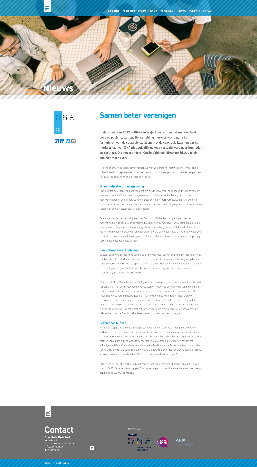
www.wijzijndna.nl (123, 372)
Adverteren (167, 10)
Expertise (113, 10)
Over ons (194, 10)
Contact (208, 10)
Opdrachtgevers (148, 10)
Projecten (129, 10)
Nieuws (182, 10)
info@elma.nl (52, 449)
